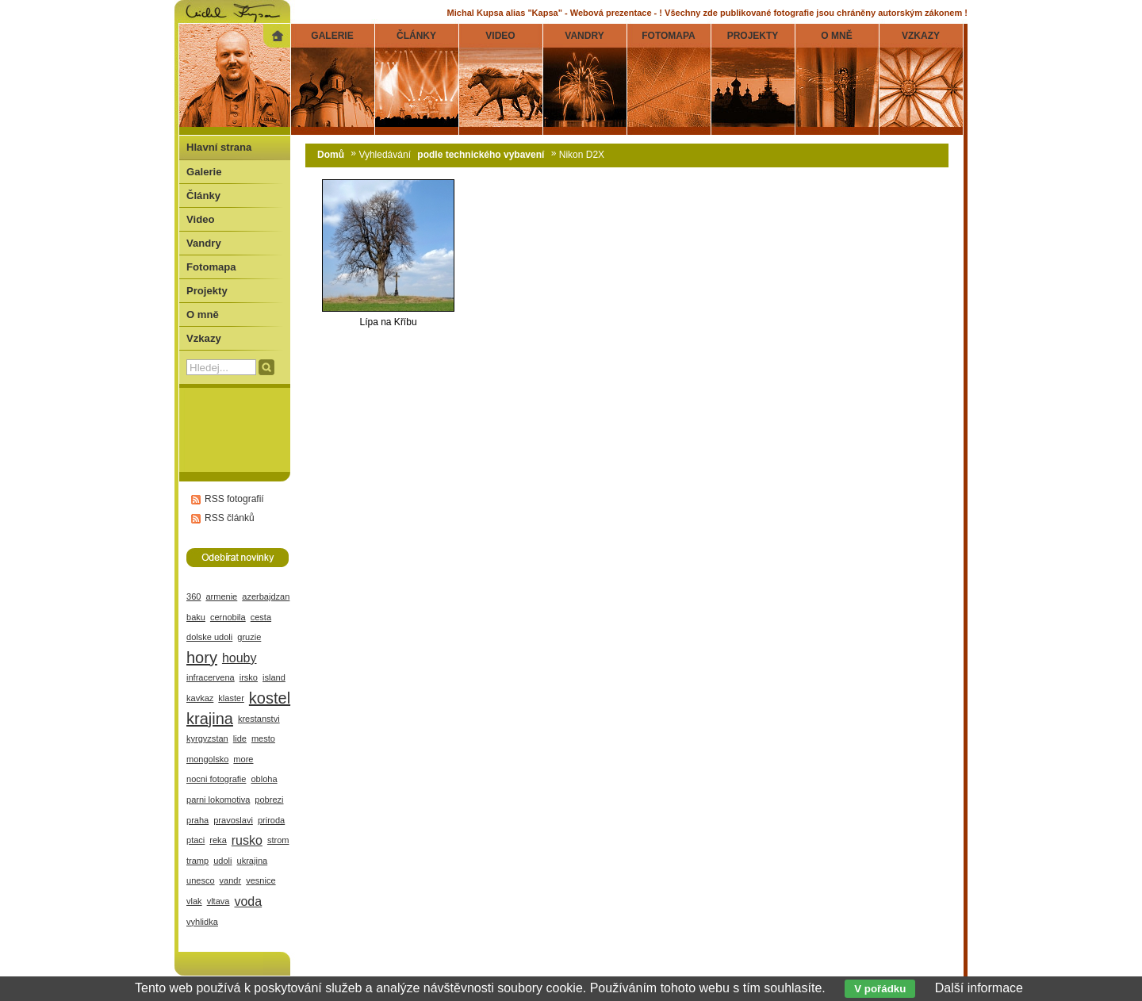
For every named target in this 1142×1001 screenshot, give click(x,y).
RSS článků (230, 518)
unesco (200, 880)
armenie (221, 596)
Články (203, 195)
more (243, 759)
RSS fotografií (234, 498)
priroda (271, 820)
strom (278, 840)
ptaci (195, 840)
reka (217, 840)
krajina (209, 718)
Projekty (207, 291)
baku (195, 617)
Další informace (979, 988)
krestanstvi (259, 718)
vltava (218, 901)
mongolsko (207, 759)
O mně (202, 314)
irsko (249, 677)
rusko (247, 840)
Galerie (203, 172)
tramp (197, 860)
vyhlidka (202, 921)
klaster (231, 698)
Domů (330, 154)
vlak (194, 901)
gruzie (249, 637)
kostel (269, 698)
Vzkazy (203, 338)
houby (239, 658)
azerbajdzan (265, 596)
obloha (264, 779)
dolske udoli (209, 637)
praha (197, 820)
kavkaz (199, 698)
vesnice (260, 880)
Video (200, 219)
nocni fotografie (216, 779)
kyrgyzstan (207, 738)
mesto (263, 738)
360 (193, 596)
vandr (231, 880)
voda (248, 901)
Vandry (203, 243)
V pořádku (880, 989)
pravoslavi (233, 820)
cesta (261, 617)
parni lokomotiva (218, 799)
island (274, 677)
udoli (222, 860)
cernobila (228, 617)
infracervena (210, 677)
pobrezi (269, 799)
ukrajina (252, 860)
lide (240, 738)
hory (201, 657)
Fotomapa (211, 267)
